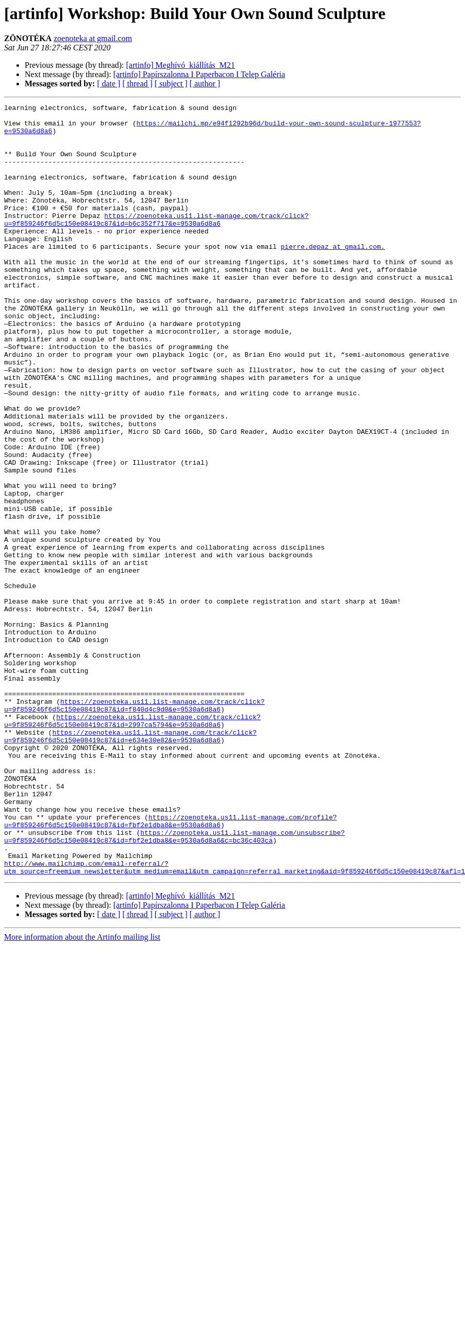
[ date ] (108, 83)
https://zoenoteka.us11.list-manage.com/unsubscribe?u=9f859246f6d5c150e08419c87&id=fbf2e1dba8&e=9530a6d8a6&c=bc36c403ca (174, 983)
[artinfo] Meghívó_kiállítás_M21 (180, 65)
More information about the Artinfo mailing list (82, 1091)
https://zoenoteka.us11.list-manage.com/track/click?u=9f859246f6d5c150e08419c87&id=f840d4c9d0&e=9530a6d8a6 (134, 826)
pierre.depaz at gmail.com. (333, 275)
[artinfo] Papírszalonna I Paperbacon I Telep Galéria (199, 74)
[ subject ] (171, 83)
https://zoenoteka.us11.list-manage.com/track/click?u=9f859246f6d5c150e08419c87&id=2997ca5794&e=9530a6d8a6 (132, 844)
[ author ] (205, 83)
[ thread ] (137, 83)
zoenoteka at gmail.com (92, 38)
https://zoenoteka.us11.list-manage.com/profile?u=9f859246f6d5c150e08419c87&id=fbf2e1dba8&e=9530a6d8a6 (170, 965)
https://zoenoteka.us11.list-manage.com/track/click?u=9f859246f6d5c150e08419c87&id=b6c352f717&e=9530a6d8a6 (156, 243)
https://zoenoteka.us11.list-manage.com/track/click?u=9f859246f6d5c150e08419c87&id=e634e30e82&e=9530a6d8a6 (130, 863)
